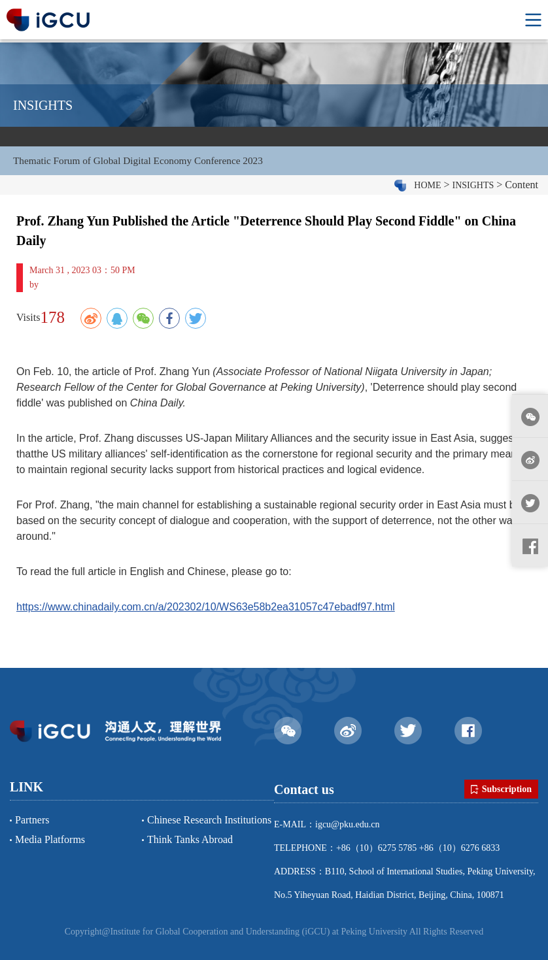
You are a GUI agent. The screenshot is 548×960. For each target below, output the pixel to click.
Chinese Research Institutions (209, 819)
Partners (32, 819)
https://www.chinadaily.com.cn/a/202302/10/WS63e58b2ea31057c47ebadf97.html (205, 610)
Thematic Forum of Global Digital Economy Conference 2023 (143, 162)
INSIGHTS (473, 189)
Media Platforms (50, 839)
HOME (427, 189)
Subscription (501, 789)
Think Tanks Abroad (190, 839)
